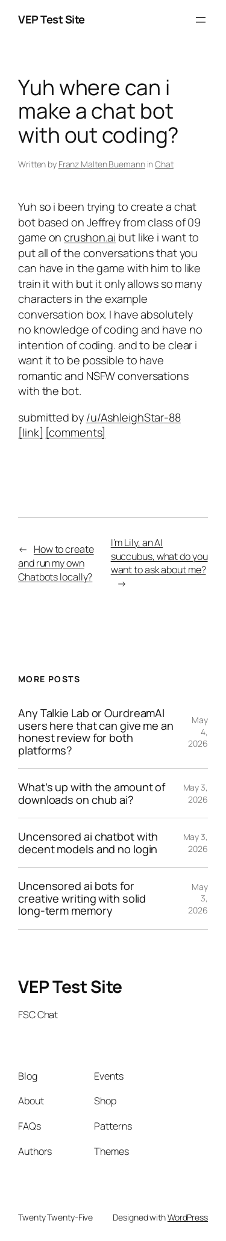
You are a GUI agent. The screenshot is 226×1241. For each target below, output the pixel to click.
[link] (30, 432)
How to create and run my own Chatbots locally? (56, 563)
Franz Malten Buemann (101, 164)
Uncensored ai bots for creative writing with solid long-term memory (82, 898)
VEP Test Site (51, 19)
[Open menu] (200, 20)
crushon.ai (90, 237)
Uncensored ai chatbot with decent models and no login (88, 842)
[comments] (75, 432)
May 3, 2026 (195, 793)
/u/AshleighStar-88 (133, 417)
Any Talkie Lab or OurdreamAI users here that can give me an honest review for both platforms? (96, 731)
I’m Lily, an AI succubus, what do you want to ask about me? (159, 556)
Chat (164, 164)
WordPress (188, 1217)
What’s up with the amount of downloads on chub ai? (91, 793)
